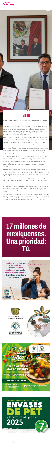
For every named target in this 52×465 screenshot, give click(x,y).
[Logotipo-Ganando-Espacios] (8, 1)
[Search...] (26, 9)
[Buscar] (3, 9)
